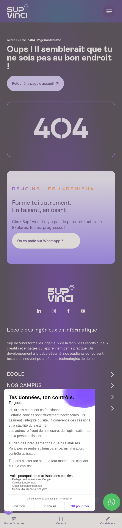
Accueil (12, 40)
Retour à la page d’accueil (33, 83)
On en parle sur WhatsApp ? (40, 241)
